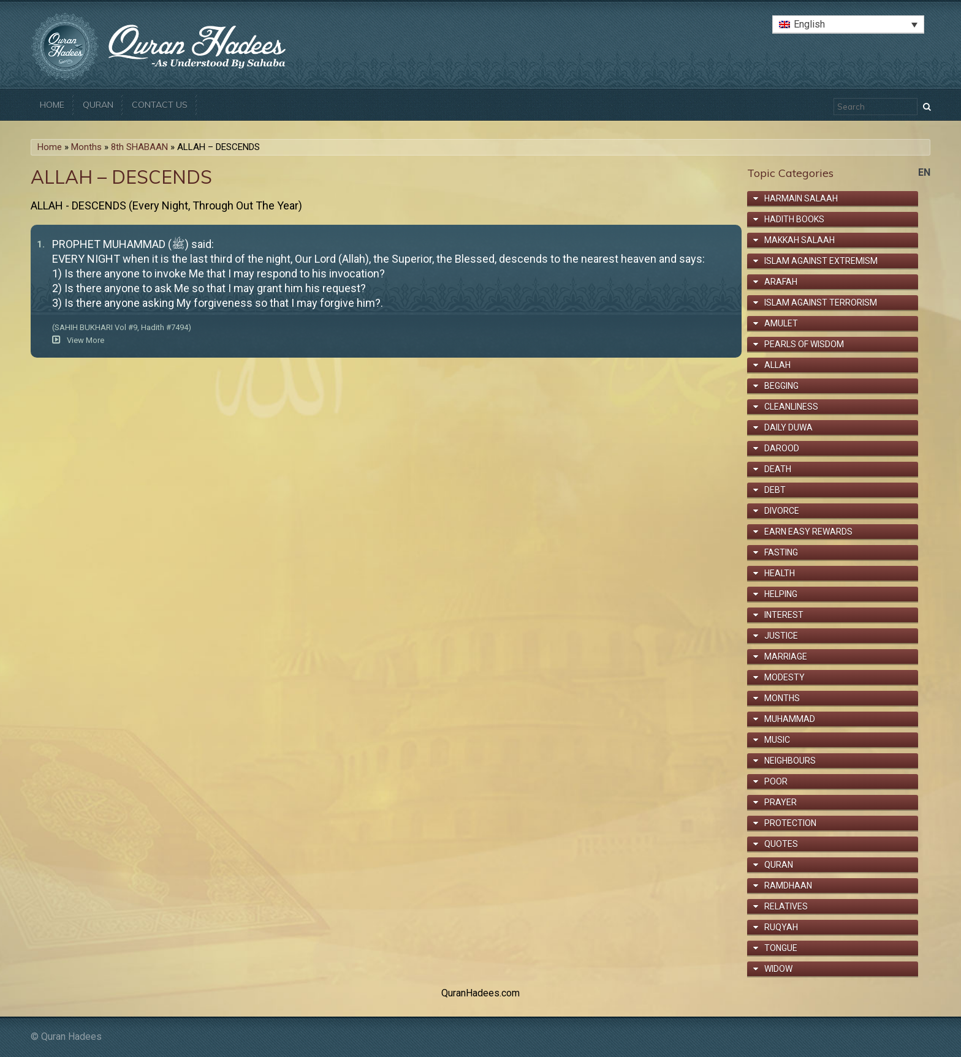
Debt (775, 490)
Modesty (784, 677)
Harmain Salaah (801, 198)
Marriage (785, 656)
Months (86, 146)
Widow (778, 969)
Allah (777, 365)
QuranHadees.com (480, 993)
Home (52, 104)
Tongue (780, 948)
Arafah (780, 282)
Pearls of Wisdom (804, 344)
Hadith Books (794, 219)
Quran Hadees (71, 1036)
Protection (790, 823)
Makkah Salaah (799, 240)
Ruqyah (781, 927)
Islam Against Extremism (821, 261)
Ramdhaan (788, 885)
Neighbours (790, 760)
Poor (776, 781)
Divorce (781, 511)
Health (779, 573)
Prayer (780, 802)
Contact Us (160, 104)
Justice (781, 636)
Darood (781, 448)
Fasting (781, 552)
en (924, 172)
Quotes (781, 844)
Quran (98, 104)
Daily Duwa (788, 427)
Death (777, 469)
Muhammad (789, 719)
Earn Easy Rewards (808, 531)
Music (777, 740)
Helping (780, 594)
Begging (781, 386)
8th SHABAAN (139, 146)
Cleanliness (791, 407)
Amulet (781, 323)
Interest (783, 615)
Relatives (786, 906)
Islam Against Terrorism (820, 302)
